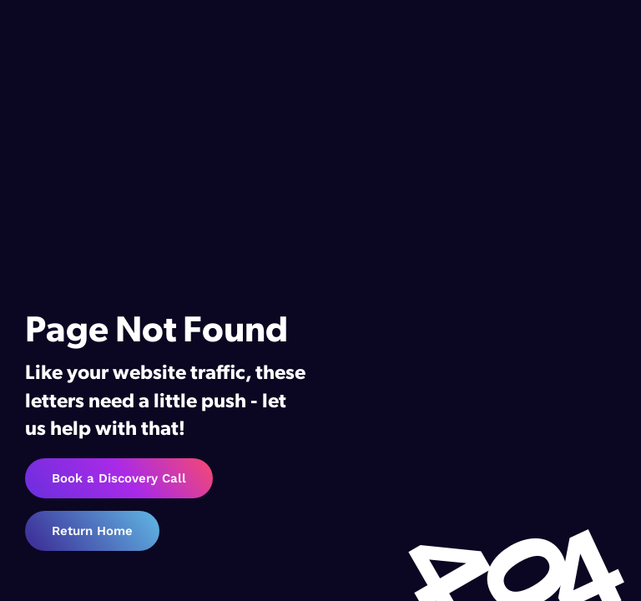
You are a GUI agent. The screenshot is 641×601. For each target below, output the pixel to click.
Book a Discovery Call (119, 478)
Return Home (92, 530)
